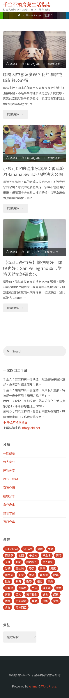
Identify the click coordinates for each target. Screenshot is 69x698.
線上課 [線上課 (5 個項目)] (47, 588)
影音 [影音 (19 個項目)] (21, 575)
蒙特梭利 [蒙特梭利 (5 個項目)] (31, 594)
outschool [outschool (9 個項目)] (11, 549)
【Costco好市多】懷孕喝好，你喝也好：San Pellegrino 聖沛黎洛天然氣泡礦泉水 (32, 268)
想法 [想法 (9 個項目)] (32, 575)
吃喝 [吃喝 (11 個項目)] (18, 562)
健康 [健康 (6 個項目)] (40, 549)
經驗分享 (54, 64)
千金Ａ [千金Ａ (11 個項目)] (33, 555)
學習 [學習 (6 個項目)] (32, 568)
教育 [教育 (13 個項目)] (18, 581)
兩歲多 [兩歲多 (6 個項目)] (9, 555)
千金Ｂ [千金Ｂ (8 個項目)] (47, 555)
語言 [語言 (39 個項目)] (45, 594)
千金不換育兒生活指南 (27, 4)
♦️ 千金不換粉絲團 (15, 422)
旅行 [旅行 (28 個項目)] (40, 581)
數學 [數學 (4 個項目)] (29, 581)
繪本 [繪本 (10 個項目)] (58, 588)
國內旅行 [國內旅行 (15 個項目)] (31, 562)
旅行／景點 (10, 479)
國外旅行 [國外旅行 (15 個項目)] (48, 562)
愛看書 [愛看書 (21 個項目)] (44, 575)
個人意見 (9, 462)
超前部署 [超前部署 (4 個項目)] (21, 601)
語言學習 (9, 513)
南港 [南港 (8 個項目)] (58, 555)
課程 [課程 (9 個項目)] (56, 594)
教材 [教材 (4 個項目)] (7, 581)
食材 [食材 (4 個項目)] (7, 607)
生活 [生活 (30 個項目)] (34, 588)
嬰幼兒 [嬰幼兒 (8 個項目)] (20, 568)
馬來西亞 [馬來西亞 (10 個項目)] (21, 607)
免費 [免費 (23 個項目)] (51, 549)
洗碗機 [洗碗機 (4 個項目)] (22, 588)
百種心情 (9, 487)
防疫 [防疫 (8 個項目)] (45, 601)
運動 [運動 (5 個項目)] (34, 601)
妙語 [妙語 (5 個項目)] (7, 568)
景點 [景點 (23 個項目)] (50, 581)
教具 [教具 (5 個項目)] (56, 575)
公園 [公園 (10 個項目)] (21, 555)
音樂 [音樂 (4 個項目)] (56, 601)
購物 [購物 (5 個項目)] (7, 601)
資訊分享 (9, 521)
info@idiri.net (31, 427)
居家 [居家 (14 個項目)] (53, 568)
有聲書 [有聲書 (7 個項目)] (9, 588)
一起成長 (9, 453)
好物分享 (54, 158)
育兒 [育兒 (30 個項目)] (7, 594)
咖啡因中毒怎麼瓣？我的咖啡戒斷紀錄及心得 (32, 77)
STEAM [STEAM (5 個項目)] (27, 549)
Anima (33, 686)
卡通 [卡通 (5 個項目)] (7, 562)
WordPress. (49, 686)
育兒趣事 (9, 504)
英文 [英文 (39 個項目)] (18, 594)
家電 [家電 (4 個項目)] (42, 568)
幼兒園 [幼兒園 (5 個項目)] (9, 575)
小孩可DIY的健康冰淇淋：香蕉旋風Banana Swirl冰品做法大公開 (33, 171)
